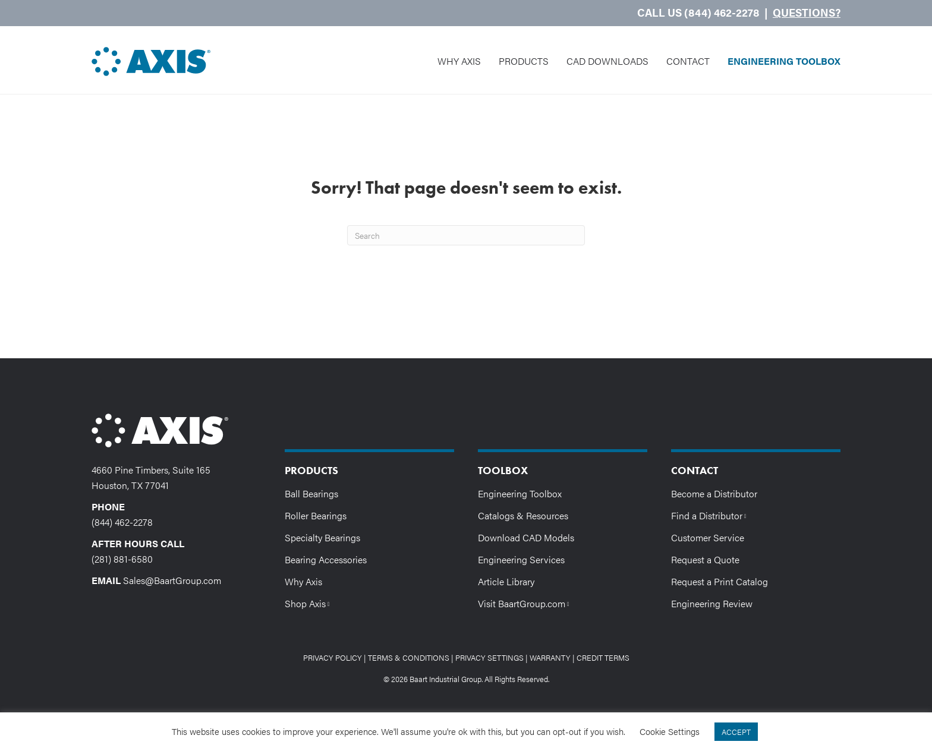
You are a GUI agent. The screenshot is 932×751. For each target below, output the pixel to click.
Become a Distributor (714, 493)
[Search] (466, 235)
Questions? (806, 12)
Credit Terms (603, 657)
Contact (688, 61)
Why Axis (459, 61)
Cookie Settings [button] (670, 731)
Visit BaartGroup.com (526, 602)
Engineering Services (521, 559)
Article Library (506, 581)
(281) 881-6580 (122, 559)
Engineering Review (711, 603)
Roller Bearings (316, 515)
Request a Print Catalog (719, 581)
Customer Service (707, 537)
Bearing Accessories (326, 559)
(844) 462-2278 (122, 522)
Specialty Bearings (322, 537)
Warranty (550, 657)
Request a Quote (705, 559)
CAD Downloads (607, 61)
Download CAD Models (526, 537)
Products (524, 61)
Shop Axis (310, 602)
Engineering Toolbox (784, 61)
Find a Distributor (711, 514)
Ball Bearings (311, 493)
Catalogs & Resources (523, 515)
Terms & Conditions (408, 657)
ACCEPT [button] (736, 731)
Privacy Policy (332, 657)
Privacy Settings (489, 657)
